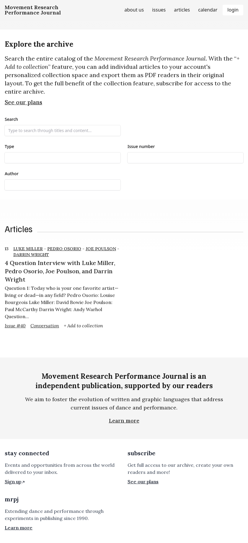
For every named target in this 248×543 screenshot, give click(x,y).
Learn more (124, 420)
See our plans (23, 102)
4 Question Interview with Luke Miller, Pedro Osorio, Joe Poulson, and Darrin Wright (60, 271)
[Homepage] (33, 10)
